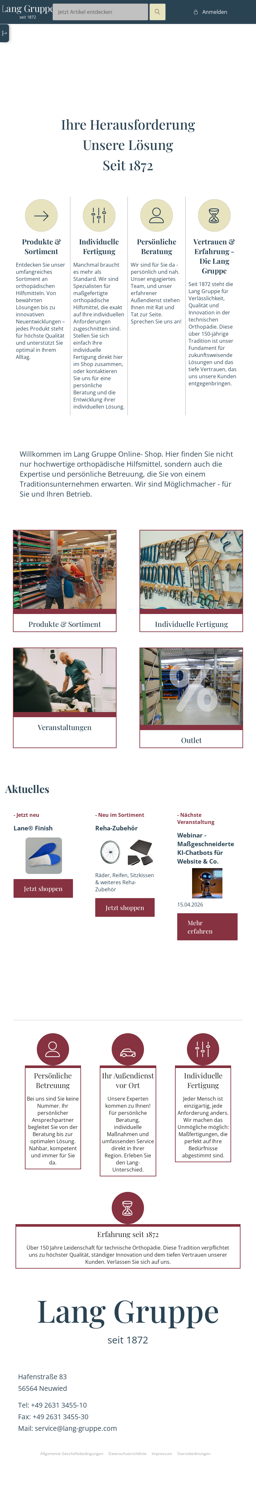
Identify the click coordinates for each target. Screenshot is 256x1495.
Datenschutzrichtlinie (127, 1453)
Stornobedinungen (193, 1453)
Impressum (162, 1453)
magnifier (157, 12)
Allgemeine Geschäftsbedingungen (71, 1453)
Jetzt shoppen (43, 888)
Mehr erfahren (200, 926)
